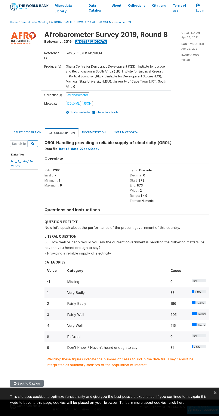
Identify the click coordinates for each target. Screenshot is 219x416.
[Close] (215, 392)
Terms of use (179, 8)
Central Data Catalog (34, 22)
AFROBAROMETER (63, 22)
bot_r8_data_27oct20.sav (79, 149)
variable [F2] (122, 22)
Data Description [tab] (62, 133)
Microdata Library (63, 8)
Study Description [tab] (27, 132)
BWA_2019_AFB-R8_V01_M (94, 22)
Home (14, 22)
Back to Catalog (27, 383)
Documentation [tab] (94, 132)
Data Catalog (95, 8)
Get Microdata (91, 41)
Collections (136, 5)
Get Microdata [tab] (125, 132)
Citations (159, 5)
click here (177, 402)
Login (200, 8)
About (116, 5)
